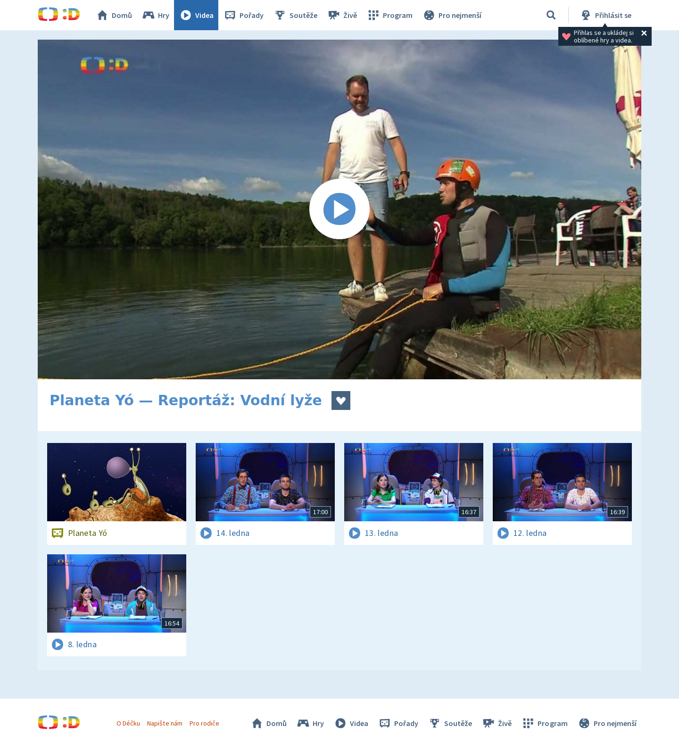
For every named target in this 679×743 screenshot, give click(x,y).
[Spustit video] (339, 209)
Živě (342, 15)
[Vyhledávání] (551, 15)
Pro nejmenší (451, 15)
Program (389, 15)
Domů (113, 15)
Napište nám (164, 723)
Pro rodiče (204, 723)
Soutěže (295, 15)
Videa (196, 15)
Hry (155, 15)
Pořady (243, 15)
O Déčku (128, 723)
